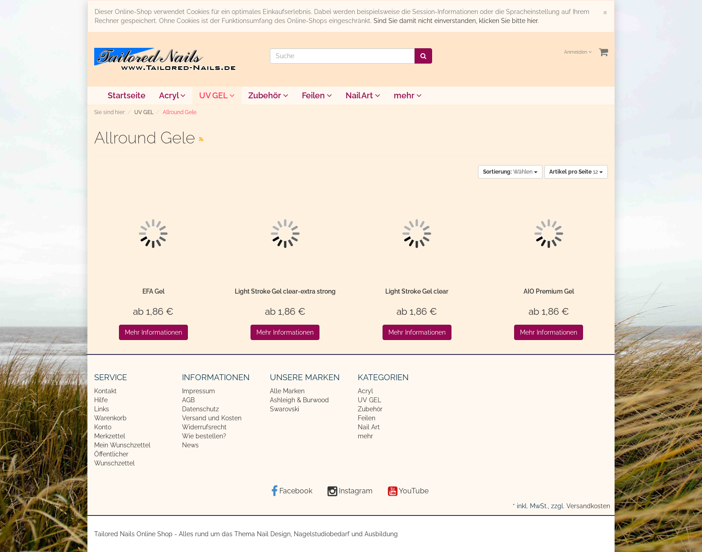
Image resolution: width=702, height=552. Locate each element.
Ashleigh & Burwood (299, 400)
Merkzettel (109, 436)
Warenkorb (110, 418)
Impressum (198, 391)
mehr (408, 95)
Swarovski (284, 409)
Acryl (172, 95)
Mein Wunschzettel (122, 445)
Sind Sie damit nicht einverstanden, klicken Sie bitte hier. (456, 20)
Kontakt (105, 391)
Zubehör (268, 95)
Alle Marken (287, 391)
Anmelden (578, 52)
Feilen (317, 95)
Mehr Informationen (153, 332)
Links (101, 409)
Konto (102, 427)
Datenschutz (200, 409)
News (190, 445)
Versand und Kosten (212, 418)
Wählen (510, 172)
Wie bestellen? (204, 436)
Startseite (127, 95)
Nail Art (363, 95)
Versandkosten (588, 506)
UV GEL (217, 95)
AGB (188, 400)
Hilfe (101, 400)
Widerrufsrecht (204, 427)
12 (576, 172)
